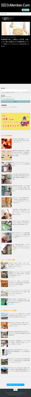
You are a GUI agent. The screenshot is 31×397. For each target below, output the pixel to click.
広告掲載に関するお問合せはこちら (15, 384)
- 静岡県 (7, 37)
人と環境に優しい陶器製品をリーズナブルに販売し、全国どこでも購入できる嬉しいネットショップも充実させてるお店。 (19, 342)
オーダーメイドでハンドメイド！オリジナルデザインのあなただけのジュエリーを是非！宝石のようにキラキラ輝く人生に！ (19, 291)
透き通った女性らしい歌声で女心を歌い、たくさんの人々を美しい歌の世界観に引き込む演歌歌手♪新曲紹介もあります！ (19, 301)
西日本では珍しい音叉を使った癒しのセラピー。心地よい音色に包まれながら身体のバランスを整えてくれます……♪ (19, 324)
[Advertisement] (15, 68)
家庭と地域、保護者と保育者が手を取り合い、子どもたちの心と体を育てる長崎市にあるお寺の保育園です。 (19, 333)
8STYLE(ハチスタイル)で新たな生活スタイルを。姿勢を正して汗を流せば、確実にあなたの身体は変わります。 (21, 222)
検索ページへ (25, 10)
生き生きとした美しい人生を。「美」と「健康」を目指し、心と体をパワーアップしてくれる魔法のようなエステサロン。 (19, 264)
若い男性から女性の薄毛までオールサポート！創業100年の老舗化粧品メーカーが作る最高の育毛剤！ (19, 351)
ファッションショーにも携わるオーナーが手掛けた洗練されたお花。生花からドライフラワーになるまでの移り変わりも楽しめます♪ (19, 315)
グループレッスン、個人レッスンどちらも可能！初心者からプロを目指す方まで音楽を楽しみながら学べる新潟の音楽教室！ (19, 282)
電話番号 (3, 88)
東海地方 (3, 37)
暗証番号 (3, 95)
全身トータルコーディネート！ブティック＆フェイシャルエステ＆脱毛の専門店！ (21, 164)
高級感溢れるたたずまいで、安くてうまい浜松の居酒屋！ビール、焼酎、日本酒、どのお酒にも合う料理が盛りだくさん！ (19, 273)
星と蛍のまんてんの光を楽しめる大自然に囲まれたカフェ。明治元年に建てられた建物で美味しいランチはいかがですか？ (19, 360)
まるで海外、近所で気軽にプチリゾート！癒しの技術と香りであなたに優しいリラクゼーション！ (21, 140)
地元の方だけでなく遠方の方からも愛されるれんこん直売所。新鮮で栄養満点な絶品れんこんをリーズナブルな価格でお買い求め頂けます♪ (19, 369)
